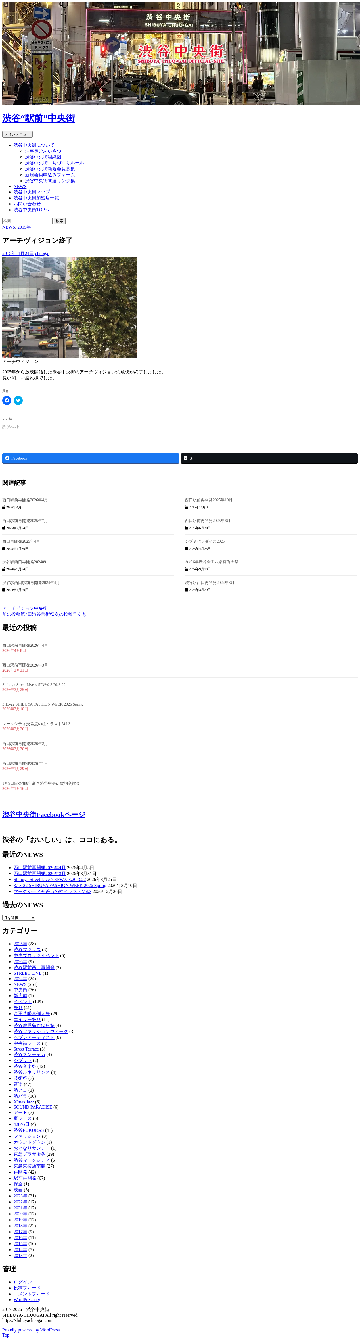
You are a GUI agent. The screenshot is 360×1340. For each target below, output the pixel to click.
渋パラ (20, 1096)
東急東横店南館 (29, 1166)
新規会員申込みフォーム (50, 174)
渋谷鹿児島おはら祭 (34, 1025)
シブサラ (23, 1060)
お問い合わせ (27, 203)
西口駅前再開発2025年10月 (209, 500)
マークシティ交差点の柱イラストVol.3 (36, 724)
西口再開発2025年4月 (21, 541)
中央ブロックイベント (36, 955)
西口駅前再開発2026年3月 (25, 665)
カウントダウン (29, 1142)
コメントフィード (32, 1293)
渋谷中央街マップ (32, 191)
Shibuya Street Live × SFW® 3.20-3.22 (34, 685)
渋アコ (20, 1090)
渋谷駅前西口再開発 (34, 967)
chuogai (42, 253)
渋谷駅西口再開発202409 (24, 562)
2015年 (24, 227)
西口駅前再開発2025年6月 (208, 521)
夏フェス (23, 1118)
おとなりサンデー (32, 1148)
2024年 (20, 978)
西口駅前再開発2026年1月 (25, 763)
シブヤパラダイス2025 (205, 541)
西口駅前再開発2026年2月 (25, 744)
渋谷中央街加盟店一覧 (36, 197)
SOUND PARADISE (33, 1107)
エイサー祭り (27, 1019)
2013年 (20, 1255)
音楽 (18, 1084)
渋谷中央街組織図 (43, 157)
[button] (69, 307)
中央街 (41, 608)
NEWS (20, 186)
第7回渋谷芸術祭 (28, 614)
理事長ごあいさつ (43, 151)
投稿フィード (27, 1287)
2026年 (20, 961)
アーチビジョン (18, 608)
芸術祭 (20, 1078)
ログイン (23, 1282)
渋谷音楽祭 (25, 1066)
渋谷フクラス (27, 949)
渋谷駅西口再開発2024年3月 (210, 583)
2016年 (20, 1237)
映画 (18, 1189)
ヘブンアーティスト (34, 1037)
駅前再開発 (25, 1178)
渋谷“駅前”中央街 (38, 118)
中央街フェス (27, 1043)
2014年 (20, 1249)
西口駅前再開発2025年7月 (25, 521)
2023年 (20, 1195)
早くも (70, 614)
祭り (18, 1007)
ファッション (27, 1136)
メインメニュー (17, 134)
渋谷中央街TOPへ (31, 209)
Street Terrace (26, 1049)
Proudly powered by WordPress (31, 1330)
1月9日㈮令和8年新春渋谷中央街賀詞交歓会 (41, 783)
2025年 (20, 943)
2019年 (20, 1219)
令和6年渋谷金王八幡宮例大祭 (211, 562)
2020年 (20, 1213)
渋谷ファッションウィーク (41, 1031)
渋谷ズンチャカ (29, 1054)
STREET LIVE (28, 973)
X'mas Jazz (24, 1101)
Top (5, 1335)
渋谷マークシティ (32, 1160)
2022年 (20, 1201)
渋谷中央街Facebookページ (43, 814)
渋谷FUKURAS (29, 1130)
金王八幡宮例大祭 (32, 1013)
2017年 (20, 1231)
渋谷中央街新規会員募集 (50, 168)
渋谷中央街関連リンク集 (50, 180)
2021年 (20, 1207)
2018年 (20, 1225)
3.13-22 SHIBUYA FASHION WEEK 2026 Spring (42, 704)
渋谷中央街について (34, 145)
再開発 (20, 1172)
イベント (23, 1001)
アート (20, 1112)
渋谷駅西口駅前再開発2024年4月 (31, 583)
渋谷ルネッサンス (32, 1072)
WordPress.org (27, 1299)
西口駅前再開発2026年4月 (25, 500)
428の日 (22, 1124)
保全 (18, 1184)
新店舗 (20, 995)
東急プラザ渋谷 (29, 1154)
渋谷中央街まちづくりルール (54, 162)
